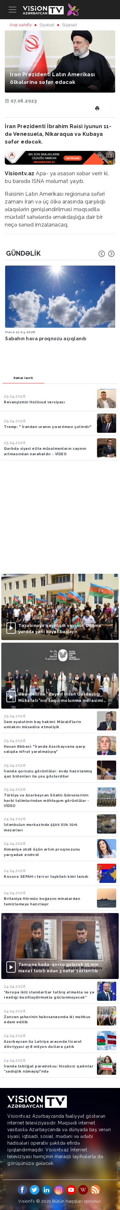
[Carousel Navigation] (106, 253)
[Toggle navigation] (12, 9)
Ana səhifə (21, 24)
